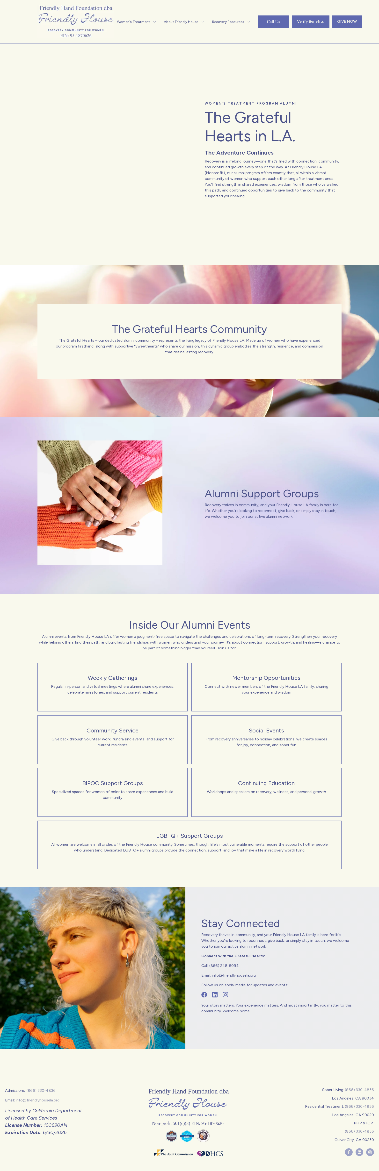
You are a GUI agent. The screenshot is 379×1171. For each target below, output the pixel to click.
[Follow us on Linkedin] (215, 995)
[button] (137, 21)
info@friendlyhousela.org (37, 1100)
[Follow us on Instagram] (225, 995)
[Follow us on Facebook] (204, 995)
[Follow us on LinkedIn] (359, 1152)
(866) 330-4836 (41, 1090)
